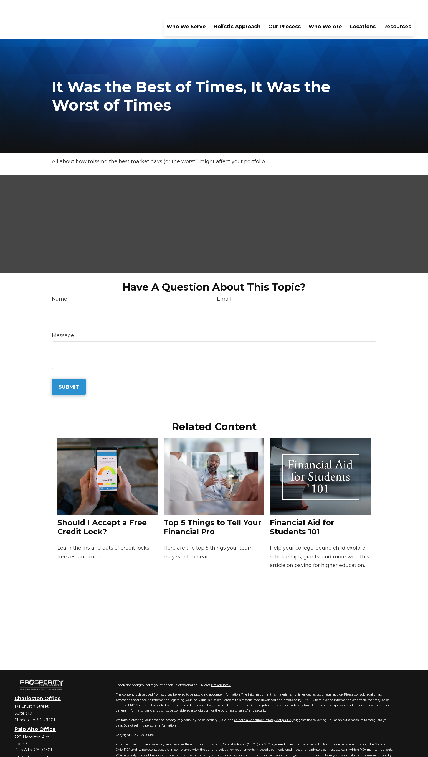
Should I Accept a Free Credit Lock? (102, 510)
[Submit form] (69, 370)
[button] (186, 10)
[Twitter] (28, 750)
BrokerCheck (221, 668)
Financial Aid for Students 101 (302, 510)
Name (59, 282)
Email (224, 282)
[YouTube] (47, 750)
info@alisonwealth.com (36, 740)
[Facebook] (18, 750)
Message (63, 319)
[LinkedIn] (37, 750)
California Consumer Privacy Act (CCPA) (263, 703)
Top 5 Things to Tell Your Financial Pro (212, 510)
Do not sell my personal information (149, 709)
